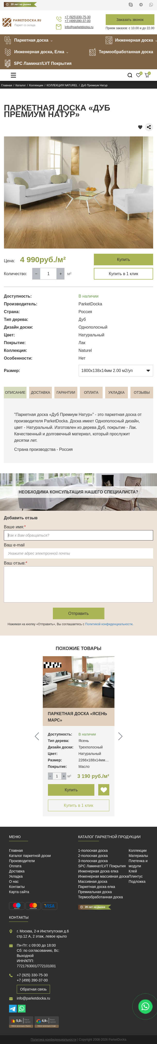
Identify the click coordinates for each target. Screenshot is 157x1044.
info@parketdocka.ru (79, 27)
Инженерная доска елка (98, 871)
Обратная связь (33, 989)
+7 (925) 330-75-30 (32, 975)
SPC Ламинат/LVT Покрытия (38, 63)
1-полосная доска (93, 850)
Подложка (137, 881)
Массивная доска (92, 881)
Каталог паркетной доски (30, 856)
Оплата (15, 866)
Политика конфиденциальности (53, 1039)
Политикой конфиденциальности (109, 624)
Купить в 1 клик (123, 274)
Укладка (16, 876)
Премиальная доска (95, 892)
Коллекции (138, 850)
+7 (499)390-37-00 (77, 21)
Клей (133, 871)
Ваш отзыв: (15, 563)
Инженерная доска (129, 40)
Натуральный (39, 427)
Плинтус (136, 876)
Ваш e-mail (14, 545)
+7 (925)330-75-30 (77, 17)
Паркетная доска (26, 40)
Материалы (138, 856)
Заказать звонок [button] (130, 20)
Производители (22, 861)
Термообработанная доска (121, 52)
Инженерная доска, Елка (34, 52)
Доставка (16, 871)
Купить (123, 259)
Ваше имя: (15, 527)
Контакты (16, 887)
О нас (14, 881)
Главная (16, 850)
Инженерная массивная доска (103, 876)
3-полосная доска (93, 861)
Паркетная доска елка (96, 887)
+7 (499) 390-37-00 (32, 980)
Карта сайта (19, 892)
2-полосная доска (93, 856)
